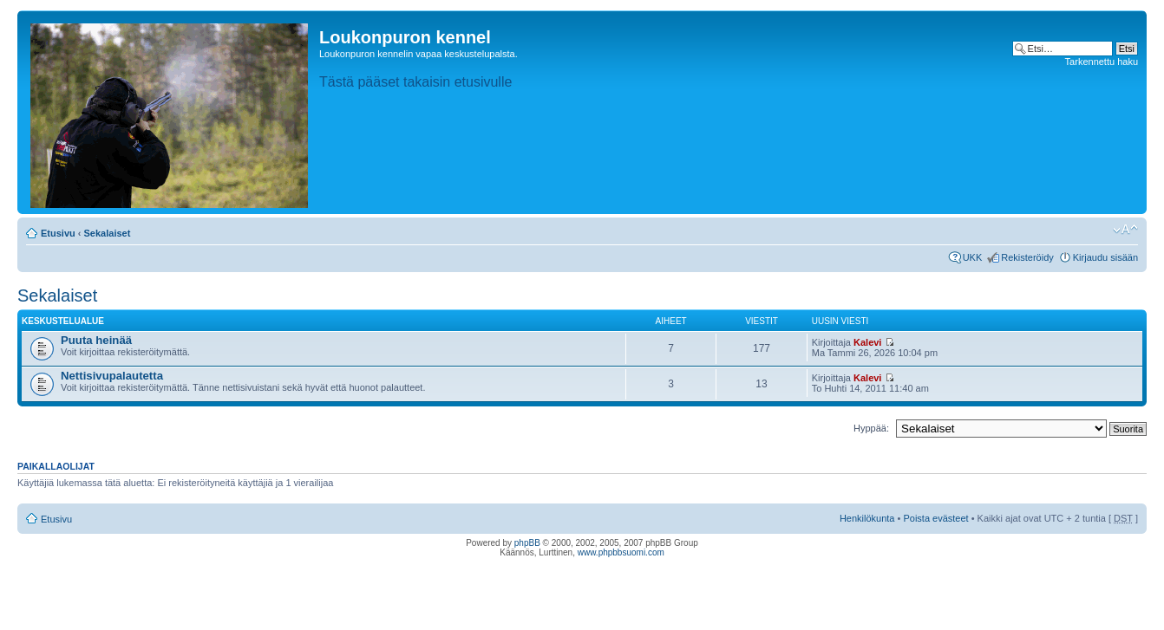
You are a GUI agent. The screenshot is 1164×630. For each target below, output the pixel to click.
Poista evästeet (935, 518)
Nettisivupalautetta (112, 375)
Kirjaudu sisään (1105, 257)
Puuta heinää (96, 340)
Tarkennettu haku (1101, 61)
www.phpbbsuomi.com (621, 552)
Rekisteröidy (1027, 257)
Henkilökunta (867, 518)
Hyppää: (871, 428)
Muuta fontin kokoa (1125, 229)
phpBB (527, 543)
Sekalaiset (107, 233)
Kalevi (867, 342)
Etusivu (58, 233)
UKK (973, 257)
